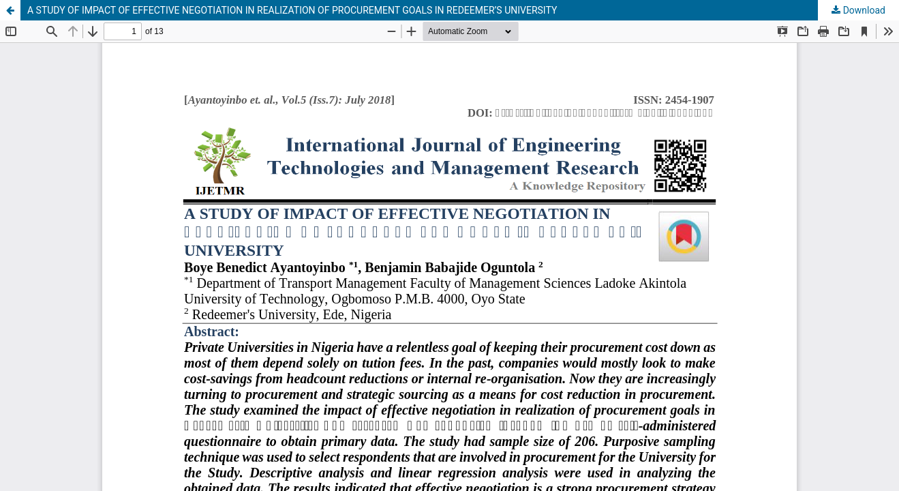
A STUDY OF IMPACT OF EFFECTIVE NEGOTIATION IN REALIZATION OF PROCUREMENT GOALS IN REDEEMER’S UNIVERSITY (292, 10)
